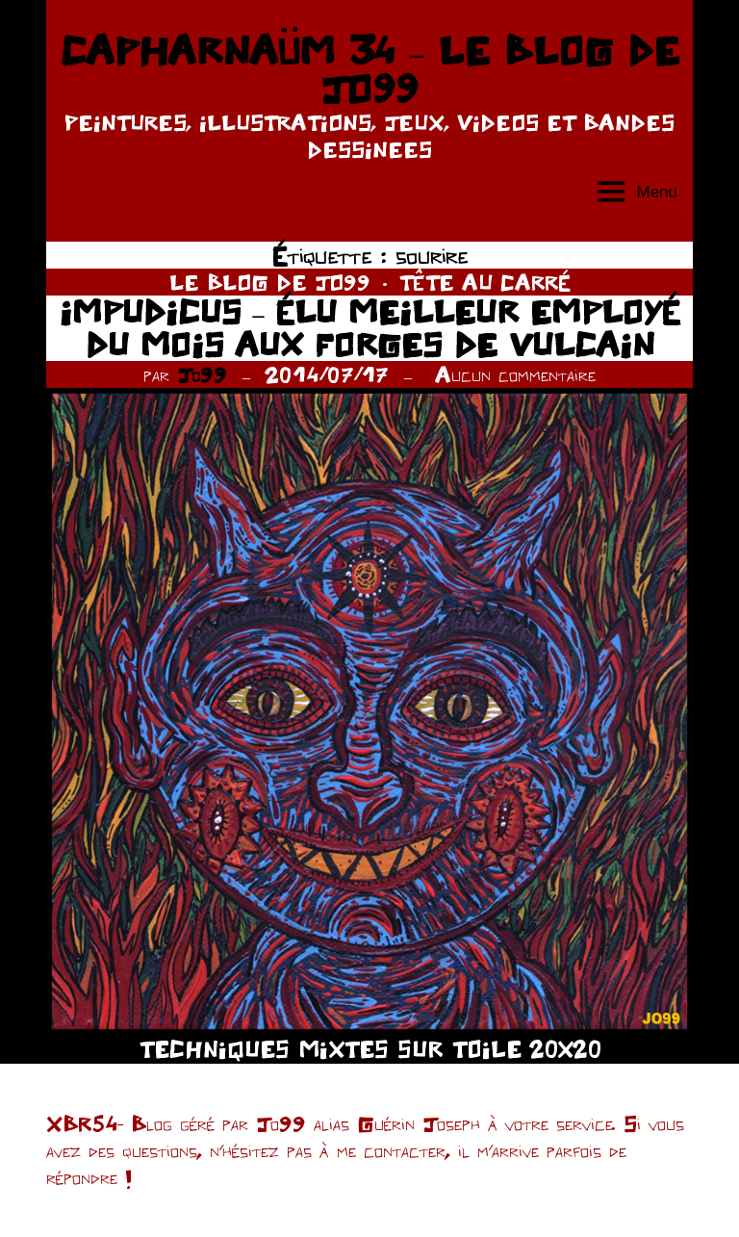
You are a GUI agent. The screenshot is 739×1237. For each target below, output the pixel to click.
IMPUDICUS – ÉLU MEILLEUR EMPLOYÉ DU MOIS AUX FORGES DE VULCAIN (370, 328)
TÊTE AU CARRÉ (485, 282)
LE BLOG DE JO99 (269, 282)
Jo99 (202, 374)
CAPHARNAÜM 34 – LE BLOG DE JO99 (369, 69)
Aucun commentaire (515, 374)
